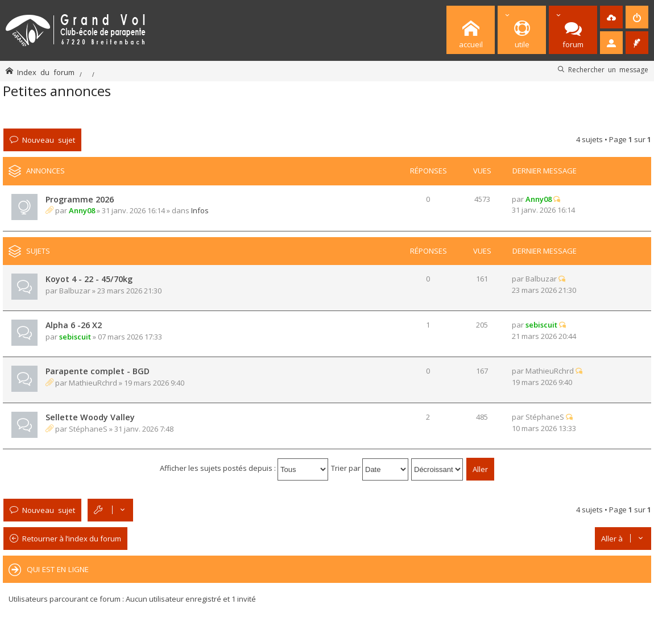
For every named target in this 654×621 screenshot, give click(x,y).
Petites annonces (57, 90)
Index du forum (45, 72)
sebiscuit (75, 337)
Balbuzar (74, 290)
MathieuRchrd (93, 383)
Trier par (369, 468)
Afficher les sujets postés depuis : (244, 468)
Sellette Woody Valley (90, 417)
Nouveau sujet (48, 139)
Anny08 (82, 210)
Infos (200, 210)
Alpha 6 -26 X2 (73, 325)
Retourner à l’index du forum (71, 538)
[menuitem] (611, 17)
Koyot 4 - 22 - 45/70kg (89, 279)
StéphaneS (88, 429)
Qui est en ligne (58, 569)
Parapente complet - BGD (97, 371)
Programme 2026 (79, 199)
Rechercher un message (608, 69)
